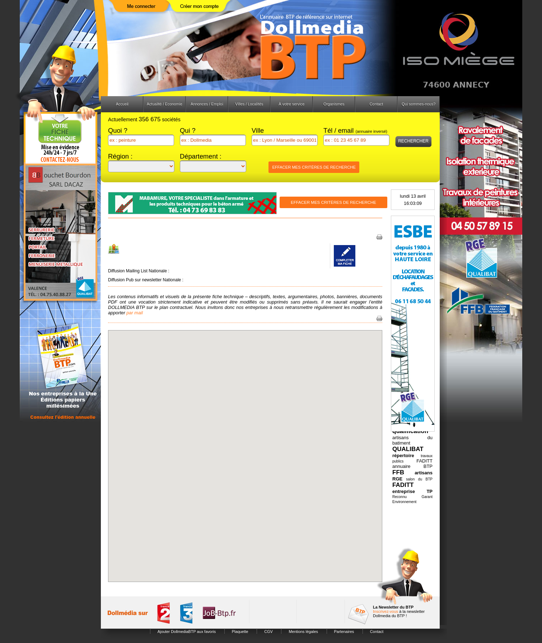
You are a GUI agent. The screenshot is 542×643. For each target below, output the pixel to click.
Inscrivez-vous (385, 611)
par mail (134, 312)
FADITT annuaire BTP (412, 463)
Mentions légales (303, 631)
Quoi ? (117, 130)
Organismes (334, 104)
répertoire (403, 455)
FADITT (403, 485)
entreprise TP (412, 491)
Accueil (122, 104)
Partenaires (344, 631)
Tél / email (355, 130)
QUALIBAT (408, 449)
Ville (258, 130)
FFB (398, 472)
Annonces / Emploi (207, 104)
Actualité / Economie (164, 104)
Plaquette (240, 631)
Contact (376, 104)
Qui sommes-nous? (418, 104)
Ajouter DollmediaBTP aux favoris (187, 631)
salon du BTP (419, 479)
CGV (268, 631)
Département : (200, 156)
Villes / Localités (249, 104)
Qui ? (188, 130)
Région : (120, 156)
